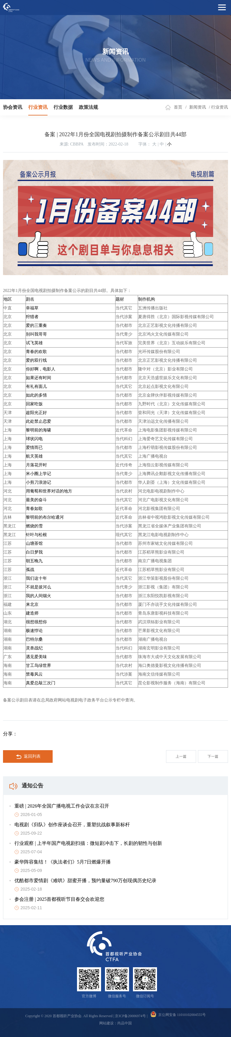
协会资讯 (12, 107)
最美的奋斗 (36, 500)
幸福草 (32, 308)
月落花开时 (36, 465)
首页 (178, 107)
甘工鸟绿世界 (38, 665)
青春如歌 (34, 508)
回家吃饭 (34, 404)
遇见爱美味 (36, 657)
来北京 (32, 604)
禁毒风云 (34, 674)
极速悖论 (34, 630)
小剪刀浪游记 (38, 482)
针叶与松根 (36, 534)
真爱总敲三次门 (40, 683)
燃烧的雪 (34, 526)
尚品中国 (124, 1023)
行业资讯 (38, 107)
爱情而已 (34, 447)
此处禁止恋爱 (38, 421)
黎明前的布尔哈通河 (45, 517)
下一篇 (213, 756)
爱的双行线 (36, 360)
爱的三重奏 (36, 325)
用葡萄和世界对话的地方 (49, 491)
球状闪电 (34, 439)
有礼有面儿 (36, 386)
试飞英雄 (34, 343)
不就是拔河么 (38, 587)
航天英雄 (34, 456)
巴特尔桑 (34, 639)
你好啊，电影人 (40, 369)
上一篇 (181, 756)
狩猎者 (32, 316)
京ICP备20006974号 (130, 1016)
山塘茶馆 (34, 543)
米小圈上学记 (38, 473)
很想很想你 (36, 622)
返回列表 (28, 756)
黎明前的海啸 (38, 430)
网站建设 (106, 1023)
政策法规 (88, 107)
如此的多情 (36, 395)
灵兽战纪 (34, 648)
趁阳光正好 (36, 412)
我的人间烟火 (38, 596)
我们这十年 (36, 578)
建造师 (32, 613)
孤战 (30, 569)
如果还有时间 (38, 378)
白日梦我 (34, 552)
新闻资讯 (197, 107)
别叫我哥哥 (36, 334)
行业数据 (63, 107)
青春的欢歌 (36, 351)
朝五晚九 (34, 561)
